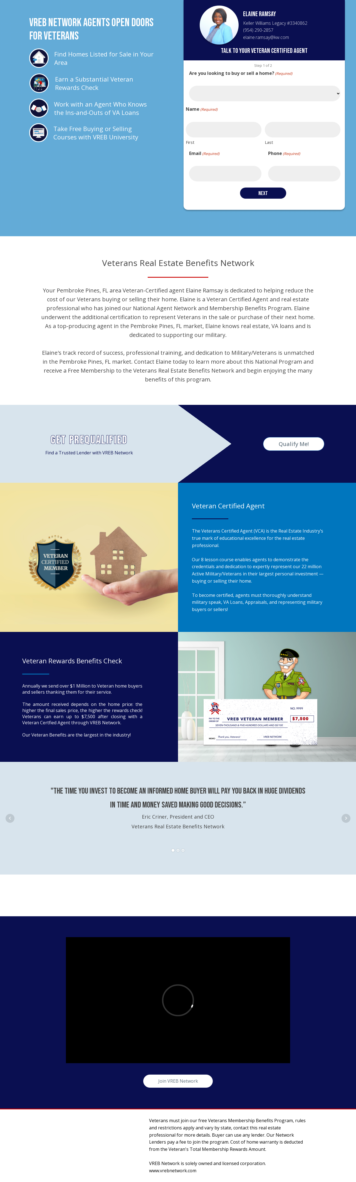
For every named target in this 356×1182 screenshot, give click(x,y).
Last (269, 142)
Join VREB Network (178, 1081)
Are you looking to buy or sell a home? (240, 73)
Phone (284, 153)
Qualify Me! (294, 444)
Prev (10, 818)
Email (204, 153)
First (190, 142)
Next (346, 818)
